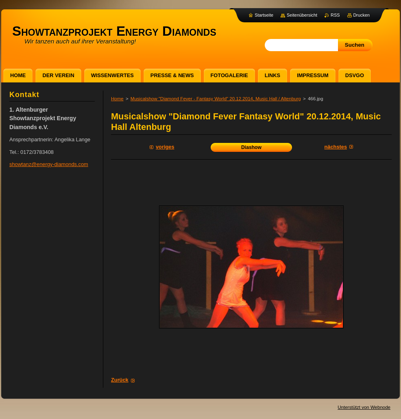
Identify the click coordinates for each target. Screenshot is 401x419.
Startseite (264, 15)
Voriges (165, 147)
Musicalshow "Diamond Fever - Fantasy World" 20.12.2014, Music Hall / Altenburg (216, 98)
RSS (335, 15)
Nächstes (336, 147)
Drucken (361, 15)
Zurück (120, 380)
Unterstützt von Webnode (364, 407)
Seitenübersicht (302, 15)
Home (117, 98)
